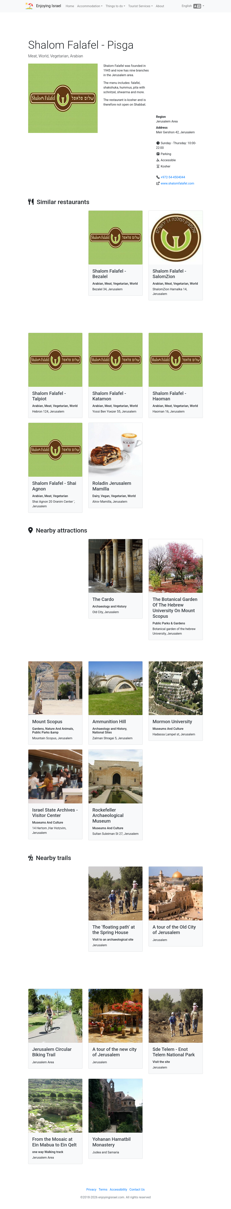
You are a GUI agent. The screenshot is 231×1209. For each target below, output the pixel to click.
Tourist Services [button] (139, 6)
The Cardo (103, 599)
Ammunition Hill (109, 721)
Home (70, 6)
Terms (103, 1189)
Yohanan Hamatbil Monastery (111, 1142)
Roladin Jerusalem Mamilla (111, 486)
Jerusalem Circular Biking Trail (52, 1052)
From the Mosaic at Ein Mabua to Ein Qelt (54, 1142)
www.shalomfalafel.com (177, 183)
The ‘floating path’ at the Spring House (113, 929)
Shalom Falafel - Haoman (169, 396)
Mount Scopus (47, 721)
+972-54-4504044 (173, 177)
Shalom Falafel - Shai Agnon (54, 486)
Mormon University (172, 721)
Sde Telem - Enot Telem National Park (174, 1052)
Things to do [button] (114, 6)
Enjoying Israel (48, 5)
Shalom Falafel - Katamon (109, 396)
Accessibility (118, 1189)
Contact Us (137, 1189)
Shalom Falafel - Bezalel (109, 273)
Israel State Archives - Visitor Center (55, 812)
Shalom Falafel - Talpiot (49, 396)
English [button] (192, 6)
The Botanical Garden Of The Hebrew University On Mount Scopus (175, 608)
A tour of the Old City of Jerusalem (174, 929)
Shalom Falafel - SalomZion (169, 273)
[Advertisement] (115, 27)
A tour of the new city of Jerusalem (114, 1052)
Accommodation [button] (88, 6)
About (160, 6)
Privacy (91, 1189)
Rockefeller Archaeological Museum (108, 815)
